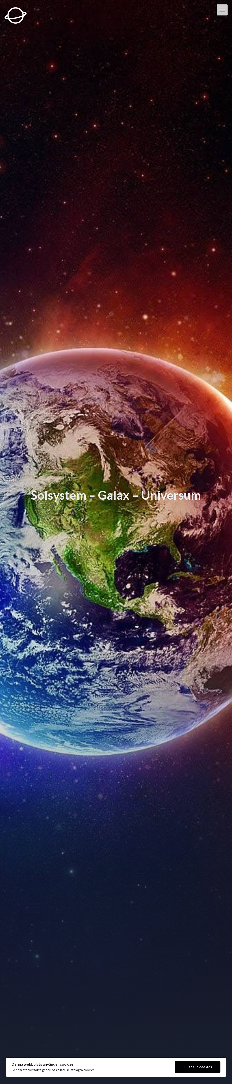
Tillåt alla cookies (197, 1066)
